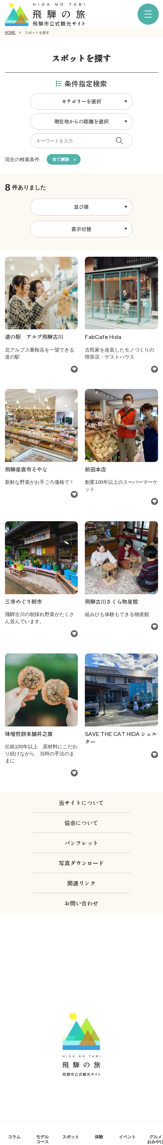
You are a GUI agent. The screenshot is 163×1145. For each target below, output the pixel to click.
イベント (127, 1136)
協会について (81, 822)
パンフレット (81, 843)
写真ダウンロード (81, 863)
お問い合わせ (81, 903)
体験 (99, 1136)
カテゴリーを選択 (81, 101)
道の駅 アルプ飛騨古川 (34, 336)
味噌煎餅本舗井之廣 (29, 733)
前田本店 (95, 469)
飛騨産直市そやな (26, 469)
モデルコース (42, 1139)
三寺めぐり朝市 (23, 601)
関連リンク (81, 883)
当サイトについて (81, 802)
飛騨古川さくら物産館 (111, 601)
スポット (70, 1136)
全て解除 (60, 159)
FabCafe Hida (103, 336)
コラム (14, 1136)
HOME (10, 33)
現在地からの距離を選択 (81, 121)
